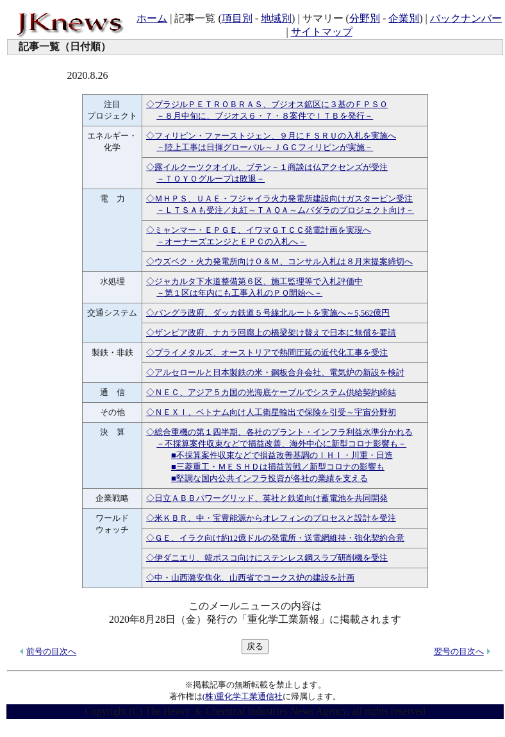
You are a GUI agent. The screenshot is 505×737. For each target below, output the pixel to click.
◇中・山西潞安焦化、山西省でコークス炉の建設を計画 (250, 577)
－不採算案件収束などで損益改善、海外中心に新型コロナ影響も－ (281, 443)
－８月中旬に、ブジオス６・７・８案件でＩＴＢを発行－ (264, 116)
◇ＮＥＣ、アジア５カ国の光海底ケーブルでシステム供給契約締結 (271, 392)
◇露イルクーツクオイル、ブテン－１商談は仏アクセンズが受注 (267, 167)
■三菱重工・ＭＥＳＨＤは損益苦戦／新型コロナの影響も (278, 466)
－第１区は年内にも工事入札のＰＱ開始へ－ (239, 293)
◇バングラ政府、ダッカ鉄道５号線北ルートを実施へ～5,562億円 (268, 313)
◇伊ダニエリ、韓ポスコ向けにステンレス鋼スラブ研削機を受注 (267, 558)
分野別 (364, 18)
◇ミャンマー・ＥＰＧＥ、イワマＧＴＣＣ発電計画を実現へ (258, 230)
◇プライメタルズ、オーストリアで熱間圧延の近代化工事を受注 (267, 352)
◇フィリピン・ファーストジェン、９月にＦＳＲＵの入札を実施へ (271, 135)
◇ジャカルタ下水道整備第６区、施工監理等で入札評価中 (254, 281)
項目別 (237, 18)
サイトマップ (321, 31)
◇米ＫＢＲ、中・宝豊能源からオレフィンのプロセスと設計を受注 (271, 518)
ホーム (152, 18)
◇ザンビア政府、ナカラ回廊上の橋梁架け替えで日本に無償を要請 (271, 332)
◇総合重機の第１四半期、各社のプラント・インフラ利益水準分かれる (279, 432)
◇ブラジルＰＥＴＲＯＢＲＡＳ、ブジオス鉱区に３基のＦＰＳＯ (267, 104)
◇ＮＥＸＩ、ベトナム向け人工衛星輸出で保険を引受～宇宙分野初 (271, 412)
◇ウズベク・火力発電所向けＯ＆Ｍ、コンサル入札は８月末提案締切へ (279, 261)
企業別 (403, 18)
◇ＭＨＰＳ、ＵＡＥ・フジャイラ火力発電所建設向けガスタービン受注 (279, 198)
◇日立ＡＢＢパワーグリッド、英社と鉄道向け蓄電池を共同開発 (267, 498)
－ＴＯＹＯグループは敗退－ (210, 178)
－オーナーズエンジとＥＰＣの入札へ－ (231, 241)
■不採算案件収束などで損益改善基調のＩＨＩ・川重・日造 (282, 455)
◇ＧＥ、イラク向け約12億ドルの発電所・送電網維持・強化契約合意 (275, 538)
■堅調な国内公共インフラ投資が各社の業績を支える (269, 478)
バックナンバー (466, 18)
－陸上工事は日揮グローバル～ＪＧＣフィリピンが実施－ (264, 147)
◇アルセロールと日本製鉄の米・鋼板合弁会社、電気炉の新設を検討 (275, 372)
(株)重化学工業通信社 (243, 696)
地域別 (276, 18)
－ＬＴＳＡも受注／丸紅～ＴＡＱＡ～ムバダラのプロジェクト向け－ (285, 210)
